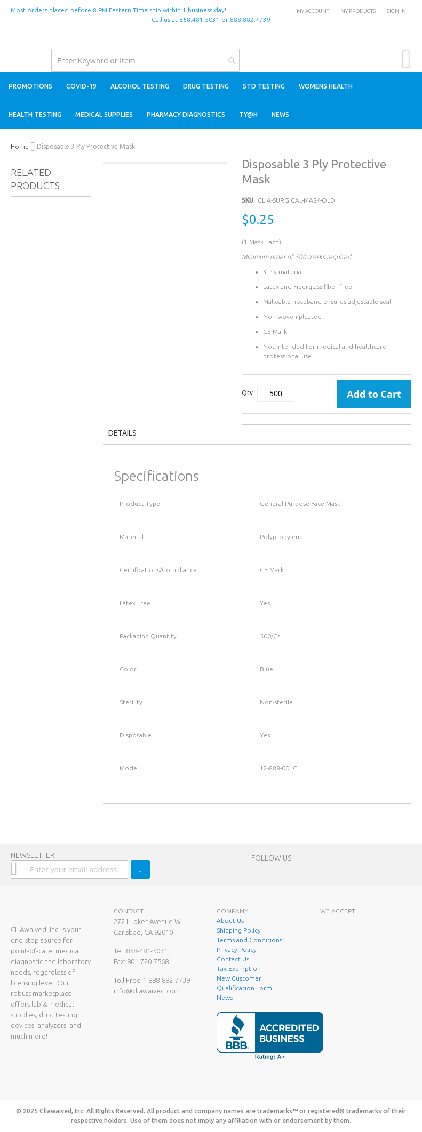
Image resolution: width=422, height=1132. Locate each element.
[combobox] (145, 60)
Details (122, 433)
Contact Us (233, 959)
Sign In (396, 11)
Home (20, 146)
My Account (313, 11)
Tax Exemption (239, 968)
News (225, 997)
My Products (358, 11)
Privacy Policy (237, 949)
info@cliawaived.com (147, 990)
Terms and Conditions (249, 939)
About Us (230, 920)
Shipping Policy (239, 930)
